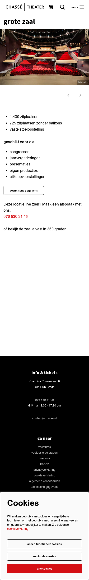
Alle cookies (44, 568)
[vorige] (68, 95)
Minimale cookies (44, 556)
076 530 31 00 (44, 400)
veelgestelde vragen (44, 453)
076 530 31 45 (16, 216)
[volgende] (80, 95)
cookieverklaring (44, 475)
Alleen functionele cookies (44, 544)
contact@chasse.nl (44, 418)
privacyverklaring (44, 470)
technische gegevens (24, 190)
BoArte (44, 464)
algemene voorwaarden (44, 481)
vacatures (44, 447)
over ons (44, 458)
